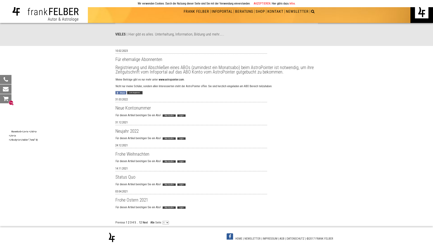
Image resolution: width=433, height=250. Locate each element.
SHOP (260, 11)
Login (181, 115)
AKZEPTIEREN (262, 3)
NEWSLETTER (297, 11)
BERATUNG (244, 11)
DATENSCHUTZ (295, 236)
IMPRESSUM (270, 236)
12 (140, 220)
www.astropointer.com (171, 79)
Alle (152, 220)
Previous (120, 220)
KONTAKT (275, 11)
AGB (282, 236)
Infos (292, 3)
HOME (238, 236)
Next (145, 220)
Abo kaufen (169, 115)
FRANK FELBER (196, 11)
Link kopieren (134, 92)
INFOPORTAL (222, 11)
